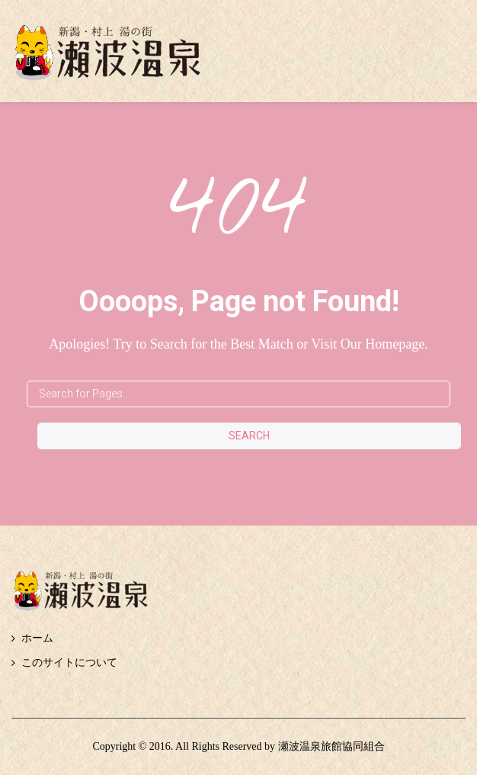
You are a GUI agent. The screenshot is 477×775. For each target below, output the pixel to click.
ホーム (37, 638)
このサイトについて (69, 662)
